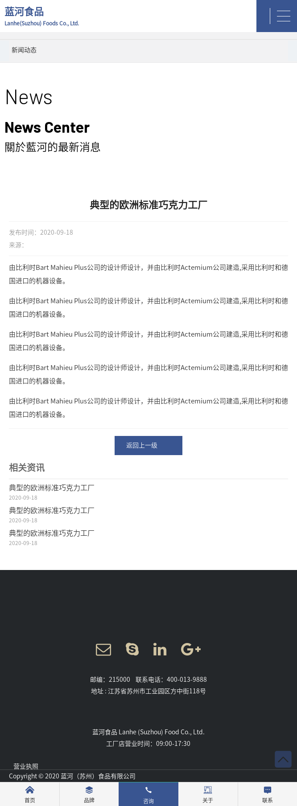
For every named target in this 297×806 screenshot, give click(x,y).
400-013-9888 (187, 679)
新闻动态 (24, 50)
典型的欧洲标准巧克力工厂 (52, 487)
